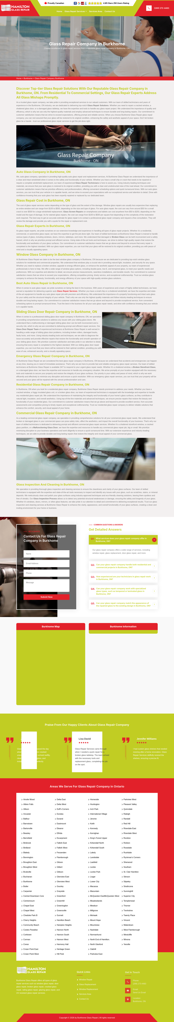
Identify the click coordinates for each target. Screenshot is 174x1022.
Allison (26, 809)
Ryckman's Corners (132, 857)
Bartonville (27, 828)
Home (59, 11)
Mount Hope (95, 920)
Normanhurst (95, 935)
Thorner (127, 906)
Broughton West (30, 867)
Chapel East (28, 906)
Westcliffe (128, 935)
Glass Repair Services (75, 11)
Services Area (95, 11)
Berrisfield (27, 838)
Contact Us (110, 11)
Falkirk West (62, 848)
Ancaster (27, 814)
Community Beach (31, 925)
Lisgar (92, 877)
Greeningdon (62, 906)
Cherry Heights (29, 920)
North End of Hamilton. (100, 939)
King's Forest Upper (98, 838)
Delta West (61, 804)
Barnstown (28, 824)
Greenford (61, 896)
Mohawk (93, 915)
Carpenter (27, 891)
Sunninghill (128, 891)
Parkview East (96, 954)
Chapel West (28, 910)
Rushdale (128, 853)
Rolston (127, 843)
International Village (98, 814)
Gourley (60, 886)
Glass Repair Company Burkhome (49, 78)
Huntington (94, 804)
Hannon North (63, 930)
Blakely (26, 853)
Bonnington (28, 857)
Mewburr (94, 906)
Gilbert (59, 867)
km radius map (50, 665)
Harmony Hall (63, 944)
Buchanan (27, 877)
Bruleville (27, 872)
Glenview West (63, 882)
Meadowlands (96, 901)
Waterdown (128, 925)
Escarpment (62, 838)
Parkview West (130, 799)
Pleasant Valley (130, 804)
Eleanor (60, 828)
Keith (92, 824)
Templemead (129, 901)
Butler (25, 886)
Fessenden (61, 853)
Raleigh (127, 814)
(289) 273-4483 (161, 8)
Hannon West (63, 939)
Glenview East (63, 877)
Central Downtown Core (33, 896)
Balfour (26, 819)
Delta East (61, 799)
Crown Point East (30, 949)
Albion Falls (28, 804)
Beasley (26, 833)
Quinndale (128, 809)
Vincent (127, 920)
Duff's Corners (63, 809)
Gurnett (60, 915)
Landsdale (94, 857)
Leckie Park (95, 872)
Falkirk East (62, 843)
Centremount (29, 901)
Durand (60, 819)
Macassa (94, 886)
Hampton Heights (64, 925)
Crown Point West (31, 954)
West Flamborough (132, 930)
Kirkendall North (97, 843)
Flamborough (62, 857)
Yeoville (127, 944)
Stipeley (127, 882)
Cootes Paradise (30, 930)
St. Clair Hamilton (131, 872)
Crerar (26, 944)
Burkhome (28, 78)
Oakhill (93, 949)
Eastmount (61, 824)
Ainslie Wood (29, 799)
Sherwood (128, 862)
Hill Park (60, 954)
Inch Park (94, 809)
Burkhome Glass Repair (87, 1018)
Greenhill (61, 901)
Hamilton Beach (63, 920)
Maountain (94, 891)
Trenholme (128, 910)
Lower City (94, 882)
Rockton (127, 838)
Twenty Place (129, 915)
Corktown (27, 935)
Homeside (94, 799)
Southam (127, 867)
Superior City (129, 896)
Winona (127, 939)
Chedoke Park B (30, 915)
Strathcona (128, 886)
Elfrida (59, 833)
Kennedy (94, 828)
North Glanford (96, 944)
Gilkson (60, 872)
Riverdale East (130, 828)
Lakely (93, 853)
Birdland (26, 848)
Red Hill (127, 824)
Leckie (93, 867)
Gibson (60, 862)
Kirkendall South (97, 848)
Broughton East (30, 862)
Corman (26, 939)
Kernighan (94, 833)
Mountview (94, 925)
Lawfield (93, 862)
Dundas (60, 814)
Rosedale (128, 848)
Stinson (127, 877)
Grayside (61, 891)
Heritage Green (63, 949)
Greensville (61, 910)
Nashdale (94, 930)
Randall (127, 819)
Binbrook (27, 843)
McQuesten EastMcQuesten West (104, 896)
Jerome (93, 819)
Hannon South (63, 935)
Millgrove (94, 910)
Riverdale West (130, 833)
